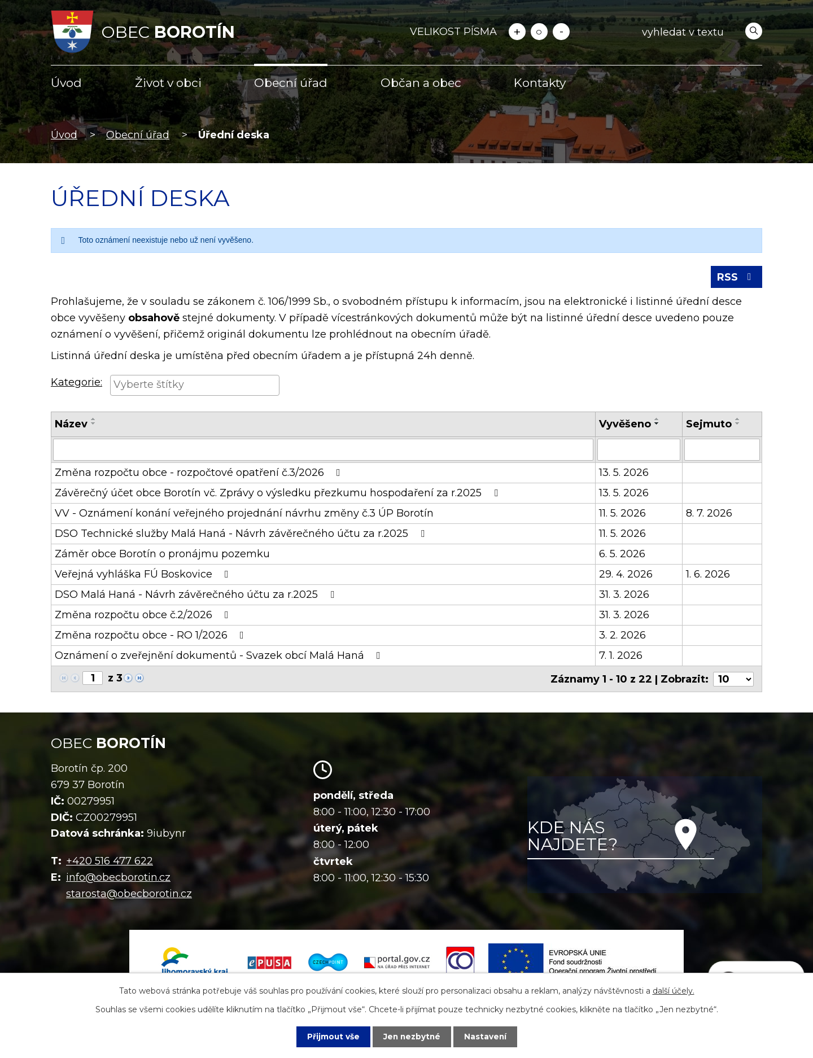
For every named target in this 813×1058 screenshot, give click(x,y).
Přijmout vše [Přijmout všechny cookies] (332, 1036)
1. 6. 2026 (708, 575)
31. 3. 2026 (624, 595)
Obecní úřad (290, 83)
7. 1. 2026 (620, 656)
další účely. (673, 991)
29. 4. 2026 (626, 575)
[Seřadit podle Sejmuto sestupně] (738, 424)
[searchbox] (194, 385)
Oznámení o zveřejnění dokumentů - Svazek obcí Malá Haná (220, 656)
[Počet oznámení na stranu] (733, 679)
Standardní (539, 31)
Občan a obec (421, 83)
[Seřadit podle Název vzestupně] (94, 420)
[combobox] (194, 386)
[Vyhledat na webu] (699, 32)
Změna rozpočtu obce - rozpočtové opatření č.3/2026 (200, 473)
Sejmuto (709, 425)
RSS (736, 278)
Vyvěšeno (625, 425)
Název (71, 425)
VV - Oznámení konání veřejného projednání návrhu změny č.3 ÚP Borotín (244, 514)
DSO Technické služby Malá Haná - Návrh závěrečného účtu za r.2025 (242, 534)
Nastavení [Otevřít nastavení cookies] (486, 1036)
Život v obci (168, 83)
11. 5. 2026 (622, 514)
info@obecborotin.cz (118, 878)
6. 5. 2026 (622, 554)
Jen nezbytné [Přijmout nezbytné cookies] (412, 1036)
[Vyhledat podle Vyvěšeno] (638, 450)
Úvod (66, 83)
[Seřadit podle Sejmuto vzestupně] (738, 420)
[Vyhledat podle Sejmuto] (722, 450)
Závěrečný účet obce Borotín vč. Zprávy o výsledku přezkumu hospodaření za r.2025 (278, 493)
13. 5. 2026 (624, 473)
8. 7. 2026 (709, 514)
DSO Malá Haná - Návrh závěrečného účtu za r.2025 (197, 595)
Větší (517, 31)
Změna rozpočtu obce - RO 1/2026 (151, 635)
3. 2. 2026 (622, 635)
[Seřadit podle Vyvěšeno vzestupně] (657, 420)
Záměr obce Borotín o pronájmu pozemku (162, 554)
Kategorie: (76, 383)
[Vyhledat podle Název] (323, 450)
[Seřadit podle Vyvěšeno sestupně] (657, 424)
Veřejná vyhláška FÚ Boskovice (144, 575)
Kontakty (540, 83)
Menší (561, 31)
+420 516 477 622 (109, 861)
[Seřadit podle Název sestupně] (94, 424)
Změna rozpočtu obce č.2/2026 (144, 615)
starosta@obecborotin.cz (129, 894)
